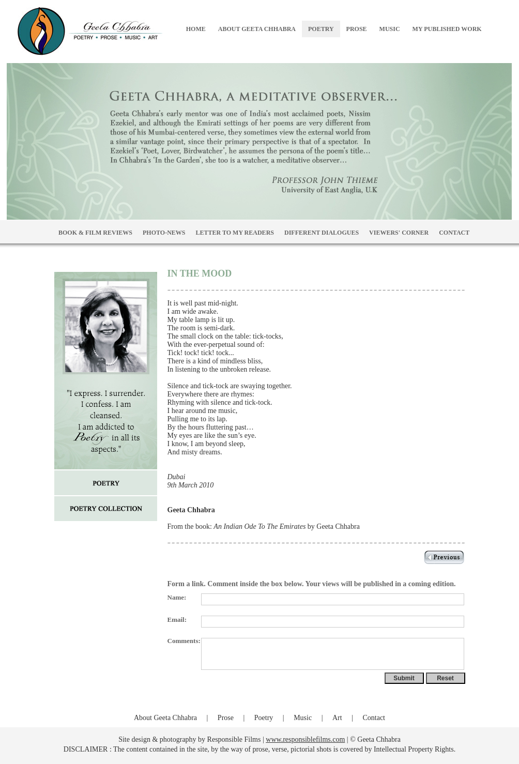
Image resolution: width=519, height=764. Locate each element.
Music (303, 718)
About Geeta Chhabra (165, 718)
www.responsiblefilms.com (305, 739)
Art (337, 718)
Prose (226, 718)
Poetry (263, 718)
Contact (373, 718)
